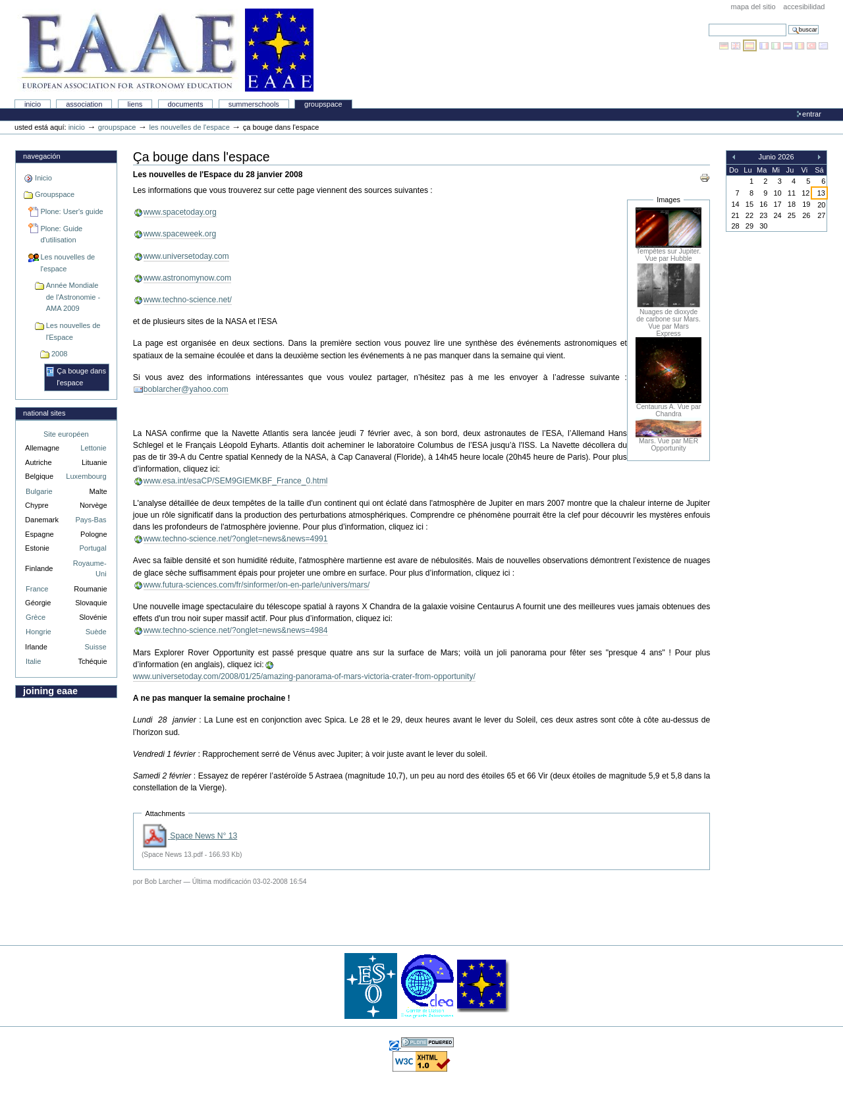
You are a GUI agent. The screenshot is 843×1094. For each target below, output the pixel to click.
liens (135, 104)
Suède (96, 632)
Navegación (41, 156)
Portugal (93, 548)
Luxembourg (86, 476)
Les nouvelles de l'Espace (73, 331)
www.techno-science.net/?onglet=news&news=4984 (236, 630)
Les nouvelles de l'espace (189, 127)
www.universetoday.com (186, 256)
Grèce (35, 617)
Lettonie (93, 448)
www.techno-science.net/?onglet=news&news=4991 (236, 538)
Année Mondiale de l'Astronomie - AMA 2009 (73, 296)
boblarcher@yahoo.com (186, 389)
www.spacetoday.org (180, 212)
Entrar (811, 114)
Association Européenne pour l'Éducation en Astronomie (165, 50)
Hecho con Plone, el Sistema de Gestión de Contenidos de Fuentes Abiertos (427, 1042)
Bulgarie (39, 491)
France (37, 589)
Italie (33, 661)
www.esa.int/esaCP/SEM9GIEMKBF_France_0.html (236, 480)
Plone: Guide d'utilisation (61, 234)
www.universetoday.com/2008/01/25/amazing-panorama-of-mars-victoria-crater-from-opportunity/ (304, 676)
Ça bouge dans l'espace (81, 377)
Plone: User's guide (71, 211)
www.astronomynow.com (187, 278)
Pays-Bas (90, 520)
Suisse (95, 647)
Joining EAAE (50, 691)
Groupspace (323, 104)
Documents (185, 104)
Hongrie (38, 632)
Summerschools (254, 104)
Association (84, 104)
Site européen (66, 434)
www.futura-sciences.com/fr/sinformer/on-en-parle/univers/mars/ (257, 584)
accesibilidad (804, 7)
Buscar (708, 23)
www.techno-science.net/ (188, 299)
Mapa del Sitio (753, 7)
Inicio (32, 104)
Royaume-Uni (90, 568)
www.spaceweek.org (180, 233)
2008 (59, 354)
